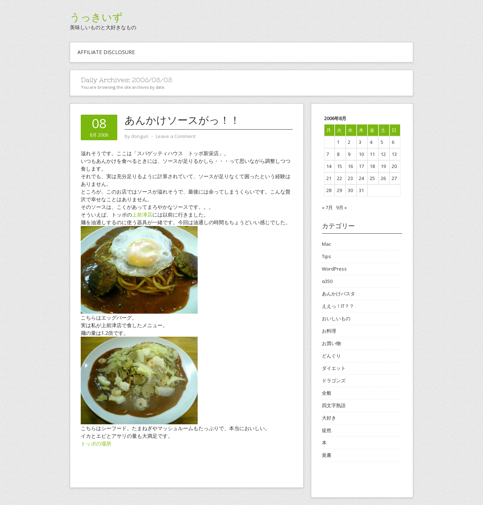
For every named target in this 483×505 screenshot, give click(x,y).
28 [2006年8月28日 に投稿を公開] (328, 190)
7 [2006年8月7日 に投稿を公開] (327, 154)
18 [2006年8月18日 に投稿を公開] (372, 166)
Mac (326, 244)
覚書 (326, 455)
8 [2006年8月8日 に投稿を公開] (338, 154)
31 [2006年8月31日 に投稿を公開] (361, 190)
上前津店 (142, 214)
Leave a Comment (175, 136)
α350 (327, 281)
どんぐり (331, 355)
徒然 (326, 430)
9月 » (341, 207)
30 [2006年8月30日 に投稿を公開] (350, 190)
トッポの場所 (96, 443)
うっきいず (96, 17)
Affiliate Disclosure (106, 52)
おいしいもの (336, 318)
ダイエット (334, 368)
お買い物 (331, 343)
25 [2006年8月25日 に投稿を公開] (372, 178)
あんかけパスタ (338, 293)
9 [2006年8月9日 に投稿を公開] (349, 154)
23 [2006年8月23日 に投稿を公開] (350, 178)
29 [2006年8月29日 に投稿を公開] (339, 190)
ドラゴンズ (334, 380)
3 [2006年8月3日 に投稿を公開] (360, 142)
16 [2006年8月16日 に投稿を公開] (350, 166)
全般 (326, 393)
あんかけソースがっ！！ (182, 120)
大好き (329, 417)
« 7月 (327, 207)
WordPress (334, 268)
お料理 (329, 331)
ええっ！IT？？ (338, 306)
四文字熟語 (334, 405)
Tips (326, 256)
